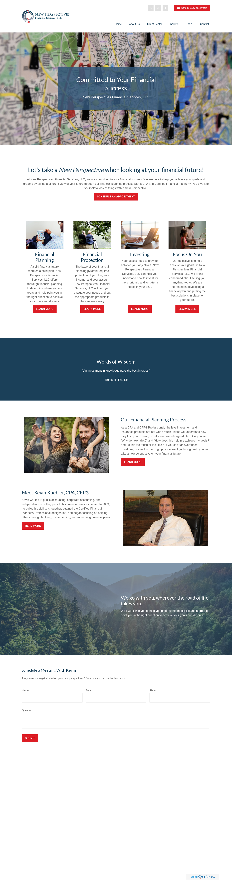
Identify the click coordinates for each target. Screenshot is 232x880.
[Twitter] (151, 8)
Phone (153, 690)
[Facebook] (165, 8)
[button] (118, 24)
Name (25, 690)
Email (89, 690)
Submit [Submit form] (30, 738)
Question (27, 710)
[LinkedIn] (158, 8)
